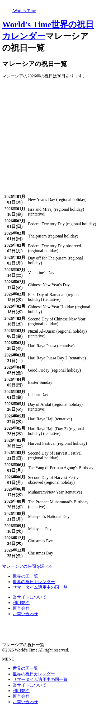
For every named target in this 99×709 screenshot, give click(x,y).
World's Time (26, 24)
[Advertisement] (49, 133)
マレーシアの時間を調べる (27, 566)
